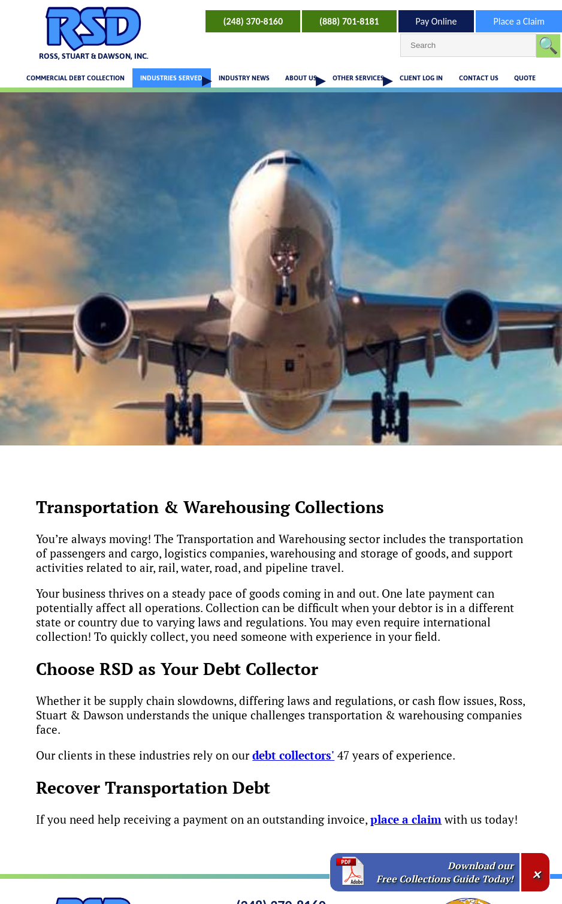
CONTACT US (478, 78)
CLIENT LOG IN (421, 78)
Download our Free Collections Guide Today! (444, 872)
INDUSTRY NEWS (244, 78)
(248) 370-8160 (253, 21)
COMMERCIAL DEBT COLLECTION (75, 78)
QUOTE (525, 78)
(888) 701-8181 (349, 21)
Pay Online (436, 21)
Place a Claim (519, 21)
